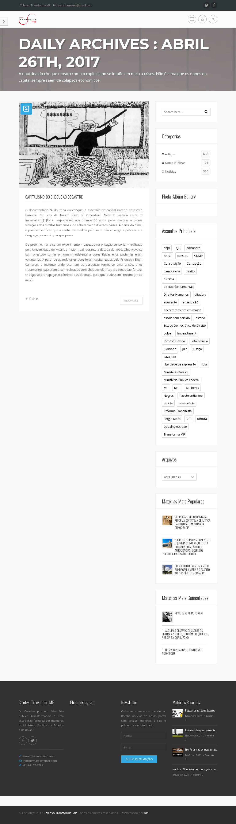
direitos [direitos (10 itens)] (169, 279)
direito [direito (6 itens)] (190, 271)
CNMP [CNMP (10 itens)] (198, 256)
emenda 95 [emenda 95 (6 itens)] (190, 302)
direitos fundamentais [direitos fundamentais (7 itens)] (179, 287)
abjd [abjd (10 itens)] (167, 248)
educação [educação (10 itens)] (170, 302)
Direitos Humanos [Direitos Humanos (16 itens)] (176, 294)
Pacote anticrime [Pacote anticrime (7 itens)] (191, 396)
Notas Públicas (187, 162)
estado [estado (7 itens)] (200, 318)
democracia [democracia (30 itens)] (172, 271)
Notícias (187, 171)
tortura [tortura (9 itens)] (202, 419)
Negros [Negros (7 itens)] (169, 396)
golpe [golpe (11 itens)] (167, 333)
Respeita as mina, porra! (189, 613)
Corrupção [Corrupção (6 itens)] (194, 263)
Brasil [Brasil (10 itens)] (167, 256)
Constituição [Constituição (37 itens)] (172, 263)
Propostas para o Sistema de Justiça (200, 710)
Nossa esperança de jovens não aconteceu (182, 651)
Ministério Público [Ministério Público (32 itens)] (176, 372)
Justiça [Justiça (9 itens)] (197, 349)
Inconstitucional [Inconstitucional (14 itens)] (175, 341)
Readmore (131, 300)
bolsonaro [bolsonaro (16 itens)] (193, 248)
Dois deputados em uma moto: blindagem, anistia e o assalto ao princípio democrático (192, 569)
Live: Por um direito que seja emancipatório (203, 749)
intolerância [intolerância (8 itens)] (199, 341)
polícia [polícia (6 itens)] (168, 403)
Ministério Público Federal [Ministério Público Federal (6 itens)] (181, 380)
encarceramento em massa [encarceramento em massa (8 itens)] (182, 310)
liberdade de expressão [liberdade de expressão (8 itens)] (180, 364)
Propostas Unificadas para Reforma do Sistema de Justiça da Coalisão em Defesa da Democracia (192, 521)
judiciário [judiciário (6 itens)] (170, 349)
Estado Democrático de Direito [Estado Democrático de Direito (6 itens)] (185, 325)
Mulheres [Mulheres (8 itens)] (192, 388)
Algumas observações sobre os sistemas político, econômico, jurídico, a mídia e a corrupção (185, 634)
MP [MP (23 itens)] (166, 388)
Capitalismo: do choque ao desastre (54, 197)
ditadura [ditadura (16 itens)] (200, 294)
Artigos (187, 154)
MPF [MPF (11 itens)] (177, 388)
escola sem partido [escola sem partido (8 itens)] (177, 318)
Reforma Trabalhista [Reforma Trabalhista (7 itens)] (178, 411)
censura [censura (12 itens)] (182, 256)
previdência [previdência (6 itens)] (187, 403)
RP (146, 813)
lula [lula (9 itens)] (204, 364)
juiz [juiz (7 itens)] (184, 349)
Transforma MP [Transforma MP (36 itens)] (174, 434)
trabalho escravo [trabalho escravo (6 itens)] (175, 427)
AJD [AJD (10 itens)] (178, 248)
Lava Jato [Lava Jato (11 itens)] (170, 357)
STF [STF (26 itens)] (188, 419)
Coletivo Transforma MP (60, 813)
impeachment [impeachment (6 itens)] (186, 333)
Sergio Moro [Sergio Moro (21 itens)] (172, 419)
